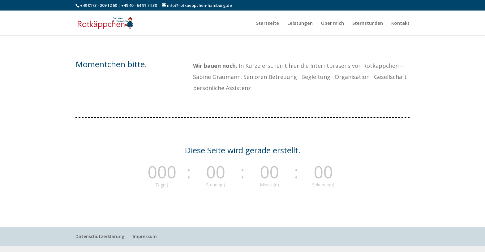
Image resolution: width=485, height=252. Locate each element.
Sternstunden (367, 23)
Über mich (332, 23)
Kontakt (400, 23)
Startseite (267, 23)
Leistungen (300, 23)
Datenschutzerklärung (99, 236)
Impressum (145, 236)
